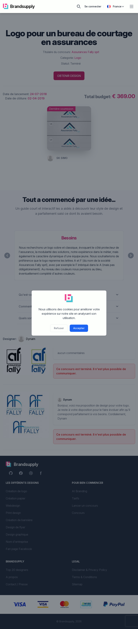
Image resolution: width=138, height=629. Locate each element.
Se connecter (92, 6)
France (115, 6)
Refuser (59, 328)
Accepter (78, 328)
